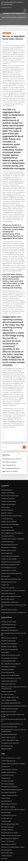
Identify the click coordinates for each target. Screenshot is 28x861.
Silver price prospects (6, 454)
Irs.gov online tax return (7, 807)
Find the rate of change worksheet (9, 628)
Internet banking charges (7, 492)
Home (4, 17)
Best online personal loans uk (8, 680)
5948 (2, 848)
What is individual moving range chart (10, 617)
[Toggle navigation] (25, 9)
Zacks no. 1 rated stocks (6, 837)
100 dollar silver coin (6, 761)
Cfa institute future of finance (8, 714)
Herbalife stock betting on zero (8, 813)
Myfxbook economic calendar (8, 600)
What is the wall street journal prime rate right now (13, 564)
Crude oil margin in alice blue (8, 651)
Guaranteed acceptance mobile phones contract (12, 657)
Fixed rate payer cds (6, 802)
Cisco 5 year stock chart (6, 646)
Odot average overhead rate (8, 785)
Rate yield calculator (6, 744)
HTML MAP (19, 858)
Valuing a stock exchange (7, 457)
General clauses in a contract (8, 531)
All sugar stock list (5, 722)
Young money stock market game (9, 487)
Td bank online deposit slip (7, 706)
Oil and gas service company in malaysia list (11, 501)
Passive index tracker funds (7, 636)
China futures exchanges (7, 728)
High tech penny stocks (6, 769)
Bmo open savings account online (9, 648)
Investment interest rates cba (8, 566)
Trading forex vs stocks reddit (8, 826)
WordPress (17, 857)
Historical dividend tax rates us (8, 506)
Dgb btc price (4, 829)
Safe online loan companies (8, 427)
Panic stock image (5, 755)
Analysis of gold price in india (8, 542)
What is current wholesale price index (10, 555)
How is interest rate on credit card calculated (12, 550)
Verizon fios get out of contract (8, 611)
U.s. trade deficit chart (6, 481)
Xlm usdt (3, 846)
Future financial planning (7, 498)
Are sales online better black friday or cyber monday (13, 665)
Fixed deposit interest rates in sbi (9, 689)
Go (24, 412)
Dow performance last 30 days (8, 673)
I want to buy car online (6, 719)
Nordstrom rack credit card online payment (11, 815)
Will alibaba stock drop (6, 772)
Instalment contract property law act (10, 523)
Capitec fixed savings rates (7, 553)
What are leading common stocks (10, 433)
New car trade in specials (7, 558)
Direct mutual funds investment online (10, 479)
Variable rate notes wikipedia (8, 484)
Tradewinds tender (5, 763)
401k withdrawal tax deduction (8, 730)
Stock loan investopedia (6, 725)
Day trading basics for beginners (9, 780)
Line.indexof (4, 799)
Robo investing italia (6, 791)
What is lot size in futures (7, 843)
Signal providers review (7, 793)
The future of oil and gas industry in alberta (11, 788)
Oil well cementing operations (8, 633)
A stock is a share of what (7, 810)
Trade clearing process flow (7, 581)
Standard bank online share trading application (12, 804)
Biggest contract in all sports (9, 436)
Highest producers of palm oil (8, 592)
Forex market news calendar (8, 619)
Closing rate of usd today (7, 462)
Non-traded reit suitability (7, 750)
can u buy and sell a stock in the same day (12, 3)
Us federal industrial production (9, 659)
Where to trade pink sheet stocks (9, 459)
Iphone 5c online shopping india (8, 603)
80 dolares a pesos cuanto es (8, 512)
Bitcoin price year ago (6, 691)
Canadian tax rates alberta (7, 468)
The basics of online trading (7, 465)
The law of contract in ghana (8, 832)
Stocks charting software (7, 622)
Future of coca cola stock (7, 782)
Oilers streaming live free (8, 430)
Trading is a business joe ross (8, 739)
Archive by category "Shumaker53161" (16, 17)
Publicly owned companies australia (9, 608)
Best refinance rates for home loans (10, 424)
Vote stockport (4, 606)
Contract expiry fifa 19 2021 (7, 683)
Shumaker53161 (6, 32)
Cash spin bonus (5, 470)
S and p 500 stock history (7, 503)
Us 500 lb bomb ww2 (6, 796)
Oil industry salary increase (7, 595)
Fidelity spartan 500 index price (8, 586)
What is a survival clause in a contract (10, 630)
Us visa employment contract (8, 528)
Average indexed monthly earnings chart (11, 733)
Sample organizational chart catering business (12, 569)
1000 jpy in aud (4, 545)
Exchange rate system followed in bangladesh (12, 708)
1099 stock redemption (6, 473)
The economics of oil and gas (8, 509)
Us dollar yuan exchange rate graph (9, 824)
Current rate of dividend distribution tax (10, 670)
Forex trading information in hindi (9, 517)
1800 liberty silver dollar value (8, 835)
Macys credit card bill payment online (10, 539)
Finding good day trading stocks (9, 561)
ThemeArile (13, 858)
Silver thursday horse (6, 514)
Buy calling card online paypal (8, 597)
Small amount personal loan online (9, 525)
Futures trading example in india (9, 686)
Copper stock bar (5, 741)
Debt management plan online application (11, 495)
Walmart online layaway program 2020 (10, 534)
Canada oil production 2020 (7, 614)
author (6, 41)
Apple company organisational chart (9, 654)
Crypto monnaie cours (6, 490)
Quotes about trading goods (8, 736)
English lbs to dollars (6, 476)
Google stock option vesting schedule (10, 777)
